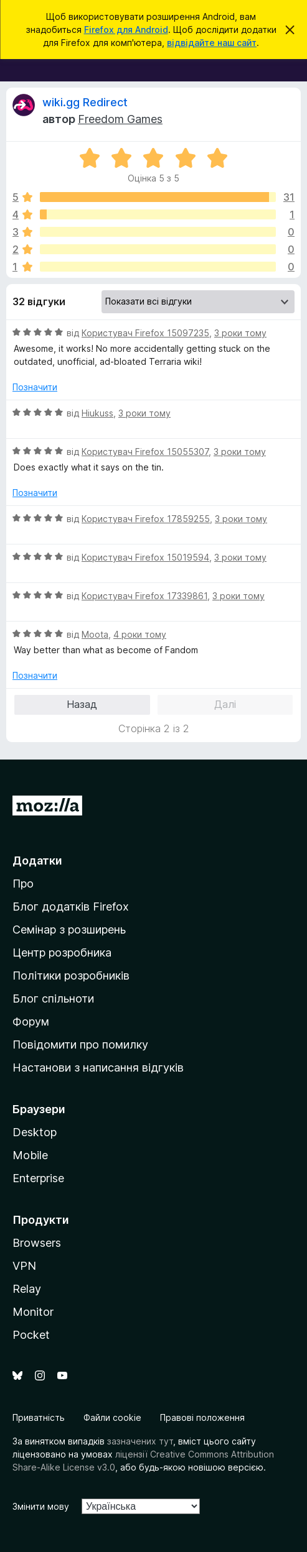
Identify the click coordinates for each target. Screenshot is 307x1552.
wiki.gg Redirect (85, 102)
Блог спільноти (53, 998)
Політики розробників (71, 975)
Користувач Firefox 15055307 (145, 451)
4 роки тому (139, 634)
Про (23, 883)
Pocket (31, 1334)
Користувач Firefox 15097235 (145, 333)
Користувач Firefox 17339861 (144, 595)
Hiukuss (97, 413)
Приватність (38, 1417)
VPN (24, 1265)
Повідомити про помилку (80, 1044)
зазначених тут (140, 1441)
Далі (225, 704)
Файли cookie (112, 1417)
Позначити (34, 387)
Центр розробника (61, 952)
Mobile (30, 1155)
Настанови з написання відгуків (98, 1067)
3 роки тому (240, 333)
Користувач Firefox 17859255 (146, 518)
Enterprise (38, 1178)
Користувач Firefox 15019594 (145, 557)
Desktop (34, 1132)
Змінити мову (40, 1506)
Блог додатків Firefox (70, 906)
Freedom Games (120, 119)
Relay (26, 1288)
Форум (30, 1021)
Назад (82, 704)
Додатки (37, 860)
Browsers (36, 1242)
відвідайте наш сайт (212, 42)
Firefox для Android (126, 29)
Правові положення (202, 1417)
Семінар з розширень (69, 929)
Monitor (33, 1311)
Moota (95, 634)
